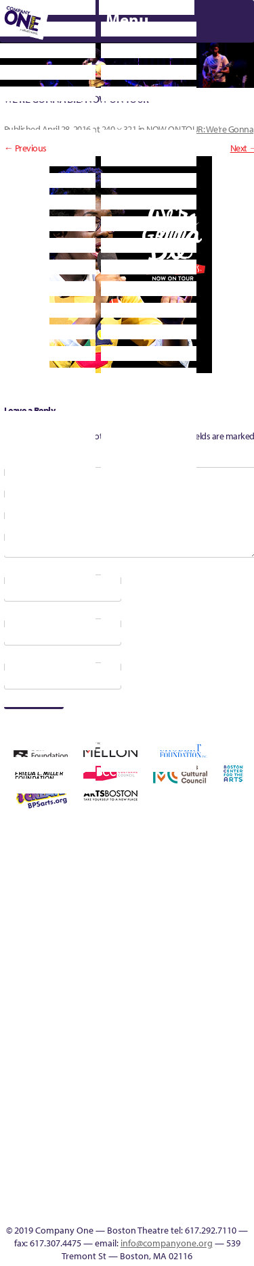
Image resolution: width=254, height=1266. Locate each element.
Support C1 (183, 1014)
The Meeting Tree (65, 1062)
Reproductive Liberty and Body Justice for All (242, 965)
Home (7, 851)
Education (144, 900)
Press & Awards (85, 799)
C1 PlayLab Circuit (75, 1095)
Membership (104, 981)
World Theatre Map (75, 1143)
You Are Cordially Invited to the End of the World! (124, 1046)
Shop (143, 1014)
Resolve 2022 (26, 1014)
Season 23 (65, 1014)
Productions (222, 1062)
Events (75, 1208)
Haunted (202, 900)
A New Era (44, 851)
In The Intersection (75, 1192)
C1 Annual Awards (187, 777)
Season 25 (84, 1014)
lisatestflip (85, 981)
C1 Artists (55, 1208)
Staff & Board (163, 1014)
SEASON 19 (95, 1208)
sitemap (143, 1062)
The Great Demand (242, 1014)
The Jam (45, 1062)
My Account (143, 981)
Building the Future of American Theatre (241, 835)
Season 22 (45, 1014)
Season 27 (124, 1014)
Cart (65, 900)
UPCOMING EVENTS (75, 1127)
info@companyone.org (167, 1243)
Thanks (114, 1208)
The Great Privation (6, 1062)
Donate (124, 900)
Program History (75, 1111)
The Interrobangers (26, 1062)
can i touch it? (45, 900)
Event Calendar (202, 1062)
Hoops (6, 981)
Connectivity (104, 900)
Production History (203, 981)
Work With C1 (104, 1062)
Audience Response (75, 1176)
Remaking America (222, 981)
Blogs (75, 1160)
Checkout (84, 900)
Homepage (242, 900)
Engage (75, 1078)
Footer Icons (163, 1062)
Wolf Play (85, 1062)
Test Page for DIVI (203, 1014)
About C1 (64, 851)
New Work (164, 981)
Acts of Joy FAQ (104, 851)
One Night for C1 (183, 981)
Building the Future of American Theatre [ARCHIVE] (6, 884)
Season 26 (104, 1014)
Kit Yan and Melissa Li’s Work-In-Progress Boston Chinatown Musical (45, 948)
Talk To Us (242, 1062)
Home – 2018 (222, 900)
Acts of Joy (84, 851)
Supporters (153, 1208)
